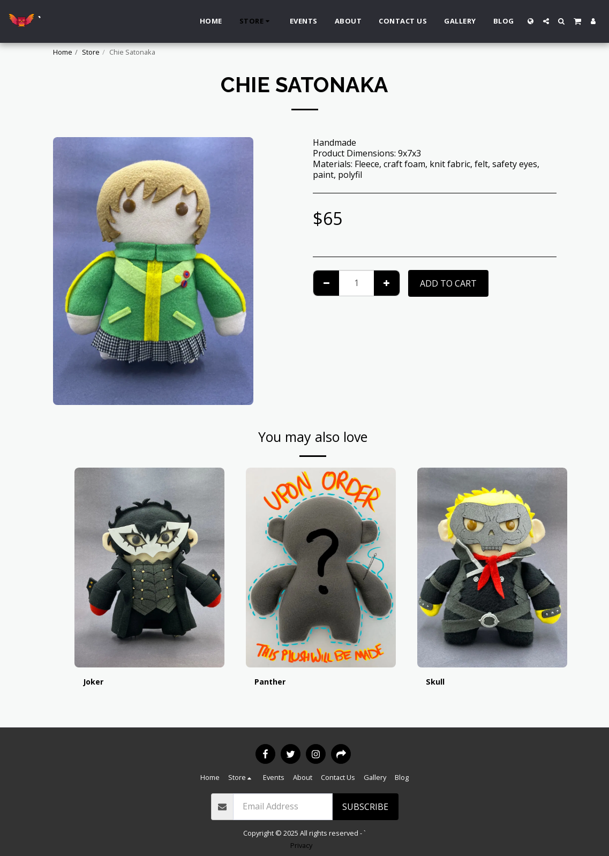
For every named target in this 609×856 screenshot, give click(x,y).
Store (91, 52)
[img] (149, 567)
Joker (94, 682)
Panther (271, 682)
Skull (436, 682)
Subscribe (365, 807)
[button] (546, 21)
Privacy (301, 845)
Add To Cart (448, 283)
